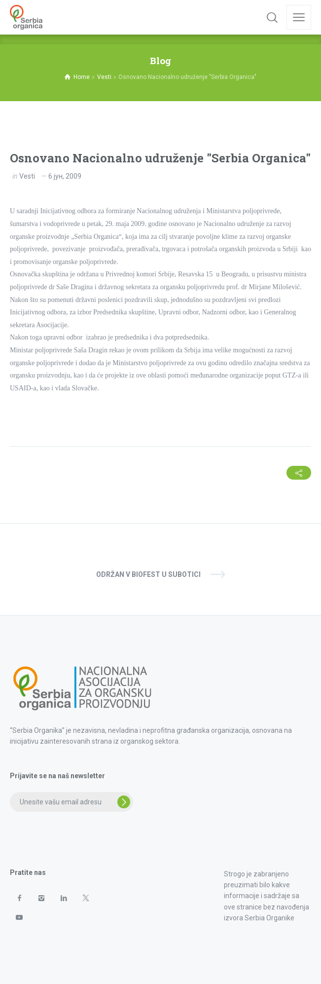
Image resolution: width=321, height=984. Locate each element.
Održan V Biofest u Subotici (148, 574)
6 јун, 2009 (64, 176)
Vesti (27, 176)
